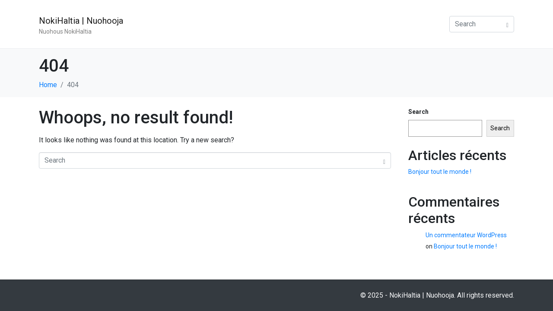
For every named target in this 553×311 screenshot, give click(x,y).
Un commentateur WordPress (466, 235)
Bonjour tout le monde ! (439, 171)
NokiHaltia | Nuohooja (81, 21)
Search (418, 111)
